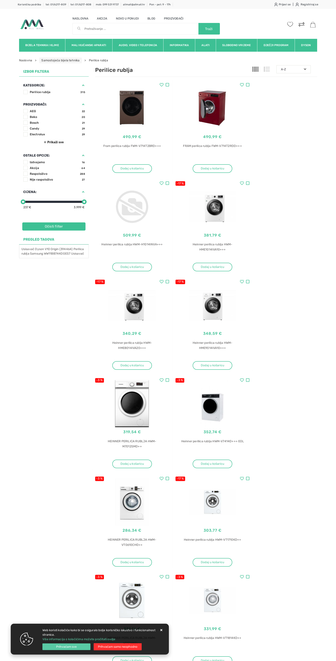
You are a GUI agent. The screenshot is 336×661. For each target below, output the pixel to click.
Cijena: (30, 192)
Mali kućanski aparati (89, 45)
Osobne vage (257, 621)
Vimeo (281, 520)
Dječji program (276, 45)
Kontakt (100, 561)
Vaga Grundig (257, 591)
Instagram (259, 520)
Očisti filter (54, 226)
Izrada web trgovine (304, 654)
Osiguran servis (106, 580)
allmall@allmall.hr (134, 4)
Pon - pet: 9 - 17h (160, 4)
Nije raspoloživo (57, 179)
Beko (57, 117)
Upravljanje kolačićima (111, 586)
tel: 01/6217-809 (56, 4)
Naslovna (80, 18)
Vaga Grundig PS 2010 (263, 583)
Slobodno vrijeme (236, 45)
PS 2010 (253, 598)
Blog (151, 18)
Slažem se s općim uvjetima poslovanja (58, 532)
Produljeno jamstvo (156, 567)
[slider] (23, 201)
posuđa (253, 561)
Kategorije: (34, 85)
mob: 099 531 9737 (107, 4)
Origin (54, 249)
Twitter (237, 520)
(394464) (66, 249)
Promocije (149, 573)
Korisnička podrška (29, 4)
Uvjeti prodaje (105, 554)
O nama (147, 554)
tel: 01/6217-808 (80, 4)
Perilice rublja (57, 92)
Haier (251, 568)
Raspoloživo (57, 174)
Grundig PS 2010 (259, 606)
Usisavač (27, 249)
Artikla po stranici (263, 484)
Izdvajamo (57, 162)
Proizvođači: (35, 104)
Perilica (79, 249)
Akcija (102, 18)
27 (216, 484)
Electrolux (57, 134)
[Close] (66, 646)
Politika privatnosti (155, 561)
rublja (25, 253)
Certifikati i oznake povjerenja (163, 580)
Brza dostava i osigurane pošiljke (118, 573)
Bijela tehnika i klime (42, 45)
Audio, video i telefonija (138, 45)
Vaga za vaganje (259, 613)
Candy (57, 128)
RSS (298, 520)
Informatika (179, 45)
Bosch (57, 123)
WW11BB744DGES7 (57, 253)
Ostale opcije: (36, 155)
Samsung (36, 253)
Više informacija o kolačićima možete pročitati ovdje (78, 639)
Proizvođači (173, 18)
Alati (205, 45)
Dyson (306, 45)
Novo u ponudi (127, 18)
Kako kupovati (105, 567)
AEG (57, 111)
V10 (47, 249)
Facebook (215, 520)
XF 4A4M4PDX (258, 576)
